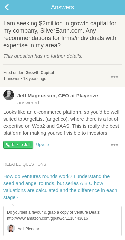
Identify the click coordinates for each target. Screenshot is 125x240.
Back (13, 7)
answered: (50, 98)
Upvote (42, 144)
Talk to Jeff (20, 144)
